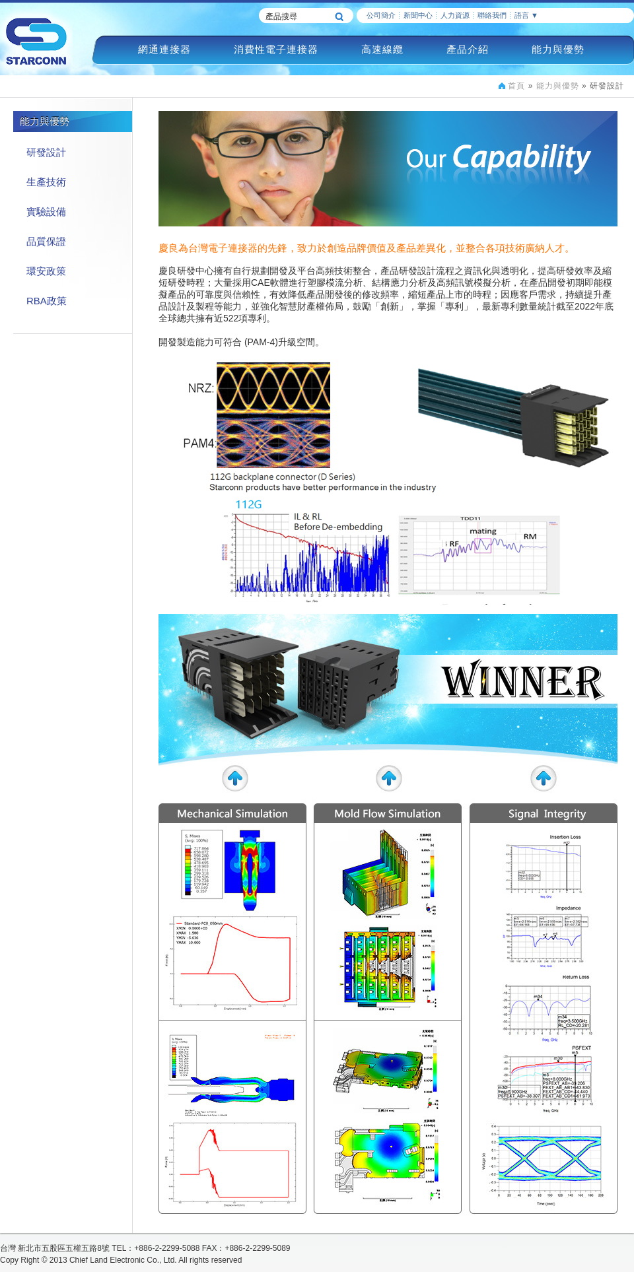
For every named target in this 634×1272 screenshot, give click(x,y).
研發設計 (46, 152)
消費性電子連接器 (276, 49)
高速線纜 (382, 49)
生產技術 (46, 181)
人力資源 (455, 15)
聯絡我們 (492, 15)
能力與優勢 (558, 49)
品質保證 (46, 241)
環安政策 (46, 271)
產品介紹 (467, 49)
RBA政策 (46, 300)
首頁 (516, 85)
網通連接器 (164, 49)
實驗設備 (46, 211)
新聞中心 (418, 15)
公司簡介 (381, 15)
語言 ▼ (526, 15)
